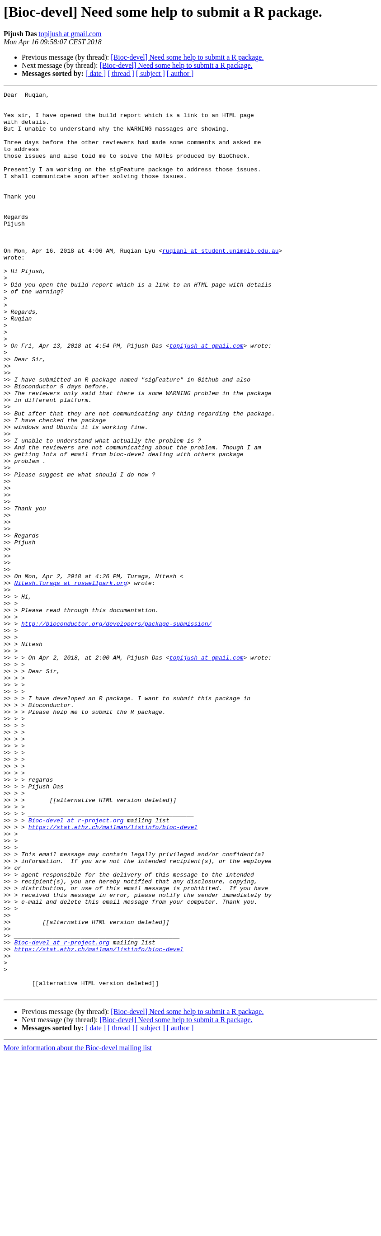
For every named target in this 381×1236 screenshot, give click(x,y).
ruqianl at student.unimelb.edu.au (220, 283)
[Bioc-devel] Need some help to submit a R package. (187, 57)
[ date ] (95, 73)
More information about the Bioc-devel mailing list (78, 1228)
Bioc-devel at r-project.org (76, 966)
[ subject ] (150, 73)
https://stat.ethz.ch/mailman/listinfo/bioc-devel (113, 975)
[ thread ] (121, 73)
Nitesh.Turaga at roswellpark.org (70, 682)
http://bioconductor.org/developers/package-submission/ (116, 731)
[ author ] (180, 73)
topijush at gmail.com (69, 34)
